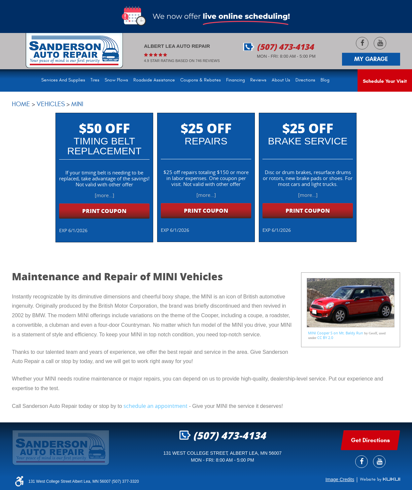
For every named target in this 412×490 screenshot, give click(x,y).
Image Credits (340, 479)
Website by (380, 479)
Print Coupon (104, 211)
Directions (305, 80)
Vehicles (51, 104)
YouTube (380, 43)
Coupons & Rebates (200, 80)
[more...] (104, 195)
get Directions (370, 440)
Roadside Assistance (154, 80)
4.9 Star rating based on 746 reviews (182, 61)
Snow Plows (116, 80)
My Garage (371, 59)
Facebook (362, 43)
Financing (235, 80)
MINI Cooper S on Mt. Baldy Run (335, 332)
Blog (325, 80)
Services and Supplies (63, 80)
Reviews (258, 80)
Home (21, 104)
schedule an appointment (155, 406)
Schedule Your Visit (385, 81)
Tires (94, 80)
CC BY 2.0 (325, 337)
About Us (281, 80)
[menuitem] (64, 80)
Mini (77, 104)
